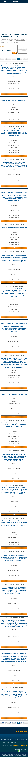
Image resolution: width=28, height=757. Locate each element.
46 (5, 59)
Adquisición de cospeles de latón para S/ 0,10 (14, 227)
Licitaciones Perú (5, 755)
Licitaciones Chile (16, 753)
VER (14, 122)
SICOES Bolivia (22, 754)
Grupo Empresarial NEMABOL (20, 745)
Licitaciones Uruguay (24, 753)
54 (26, 59)
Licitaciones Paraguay (7, 754)
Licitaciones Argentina (15, 754)
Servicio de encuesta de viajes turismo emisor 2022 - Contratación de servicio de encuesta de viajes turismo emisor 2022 (14, 424)
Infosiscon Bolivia (9, 753)
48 (10, 59)
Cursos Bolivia (16, 755)
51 (18, 59)
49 (12, 59)
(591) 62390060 (22, 750)
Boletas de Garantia (22, 755)
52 (21, 59)
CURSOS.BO (10, 755)
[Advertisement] (14, 15)
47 (7, 59)
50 (15, 59)
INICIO (2, 59)
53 (23, 59)
